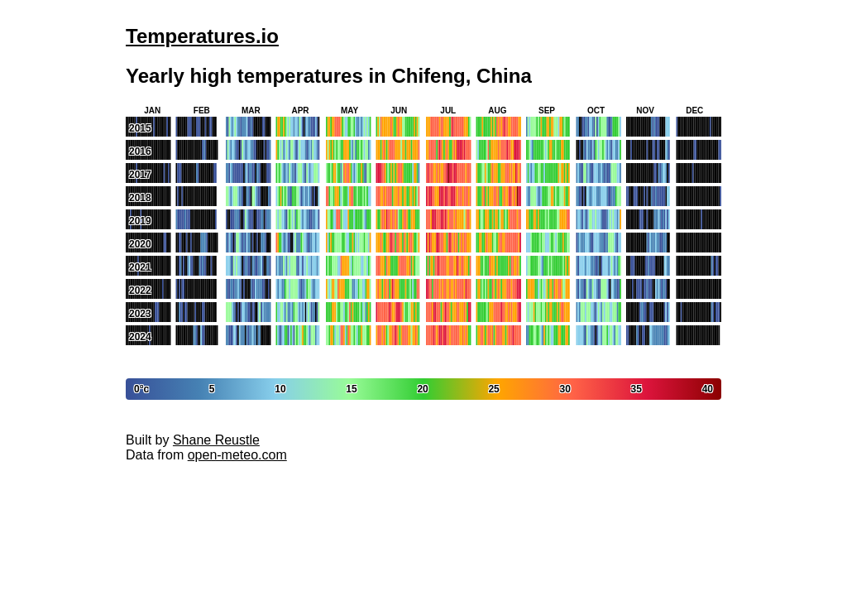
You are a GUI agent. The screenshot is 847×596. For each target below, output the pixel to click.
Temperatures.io (202, 36)
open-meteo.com (237, 455)
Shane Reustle (216, 440)
